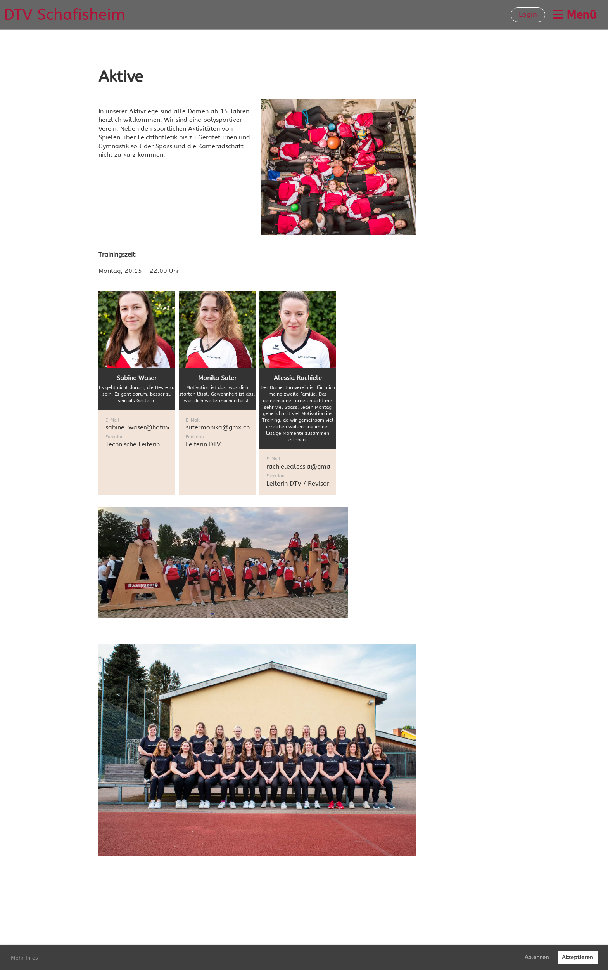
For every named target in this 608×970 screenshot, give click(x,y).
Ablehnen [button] (537, 957)
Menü (574, 15)
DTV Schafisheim (64, 14)
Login (528, 14)
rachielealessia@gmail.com (307, 466)
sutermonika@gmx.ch (218, 427)
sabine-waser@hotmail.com (147, 427)
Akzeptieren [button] (577, 957)
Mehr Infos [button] (24, 957)
